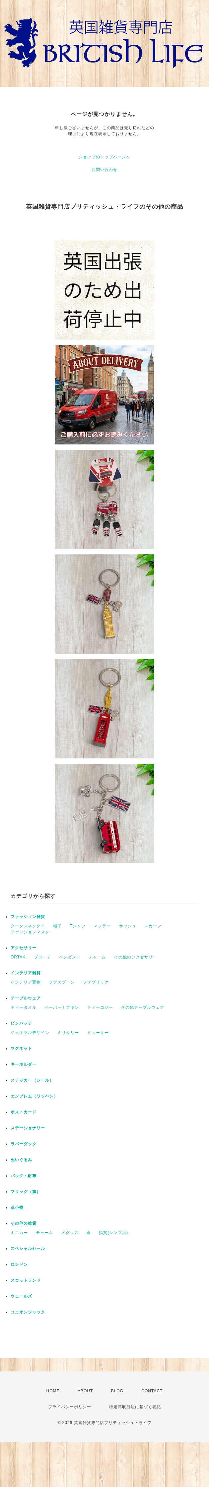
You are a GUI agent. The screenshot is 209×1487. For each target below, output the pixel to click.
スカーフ (153, 926)
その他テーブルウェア (142, 1007)
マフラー (102, 926)
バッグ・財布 (23, 1175)
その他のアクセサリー (135, 957)
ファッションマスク (30, 932)
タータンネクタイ (28, 926)
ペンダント (70, 957)
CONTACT (152, 1391)
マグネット (21, 1048)
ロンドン (19, 1264)
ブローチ (42, 957)
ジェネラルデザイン (30, 1032)
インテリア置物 (26, 982)
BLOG (117, 1391)
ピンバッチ (21, 1023)
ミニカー (19, 1232)
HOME (53, 1391)
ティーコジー (100, 1007)
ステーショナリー (28, 1128)
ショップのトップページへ (104, 157)
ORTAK (18, 957)
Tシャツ (78, 926)
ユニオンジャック (28, 1312)
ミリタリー (68, 1032)
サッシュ (127, 926)
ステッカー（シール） (32, 1080)
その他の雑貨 (23, 1223)
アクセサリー (23, 948)
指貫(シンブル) (113, 1232)
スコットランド (26, 1280)
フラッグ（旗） (26, 1191)
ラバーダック (23, 1144)
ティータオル (23, 1007)
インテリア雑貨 (26, 973)
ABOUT (85, 1391)
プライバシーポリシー (69, 1407)
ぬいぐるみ (21, 1159)
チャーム (97, 957)
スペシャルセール (28, 1248)
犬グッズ (70, 1232)
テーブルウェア (26, 998)
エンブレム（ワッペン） (34, 1096)
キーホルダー (23, 1064)
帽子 (57, 926)
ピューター (98, 1032)
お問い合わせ (104, 169)
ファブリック (96, 982)
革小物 (17, 1207)
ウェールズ (21, 1296)
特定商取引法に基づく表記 (135, 1407)
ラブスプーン (62, 982)
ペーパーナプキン (61, 1007)
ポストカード (23, 1112)
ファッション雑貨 (28, 916)
